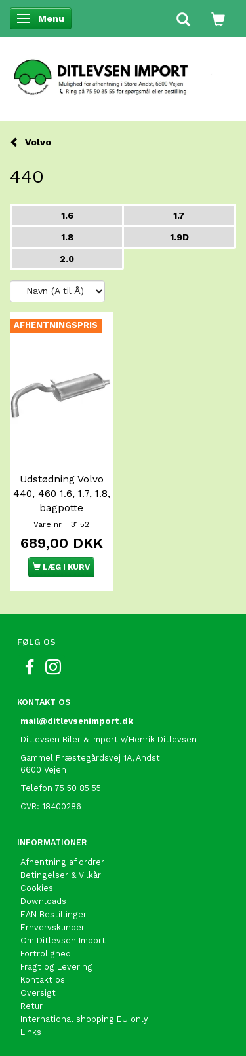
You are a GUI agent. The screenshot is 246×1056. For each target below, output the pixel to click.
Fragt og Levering (56, 967)
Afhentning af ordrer (62, 862)
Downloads (43, 901)
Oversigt (38, 993)
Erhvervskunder (52, 927)
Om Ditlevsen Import (63, 940)
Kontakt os (42, 980)
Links (30, 1032)
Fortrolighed (45, 953)
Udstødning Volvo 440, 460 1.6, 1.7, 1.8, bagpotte (61, 493)
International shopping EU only (84, 1019)
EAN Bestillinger (53, 914)
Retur (31, 1006)
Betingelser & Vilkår (60, 875)
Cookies (36, 888)
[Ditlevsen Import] (123, 73)
